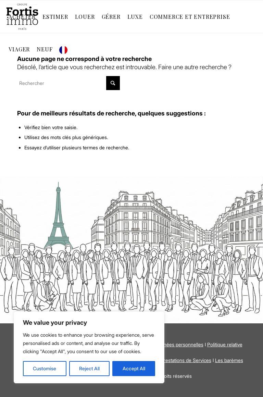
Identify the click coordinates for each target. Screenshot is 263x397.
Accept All (134, 368)
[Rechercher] (68, 83)
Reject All (89, 368)
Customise (44, 368)
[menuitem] (22, 16)
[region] (89, 347)
